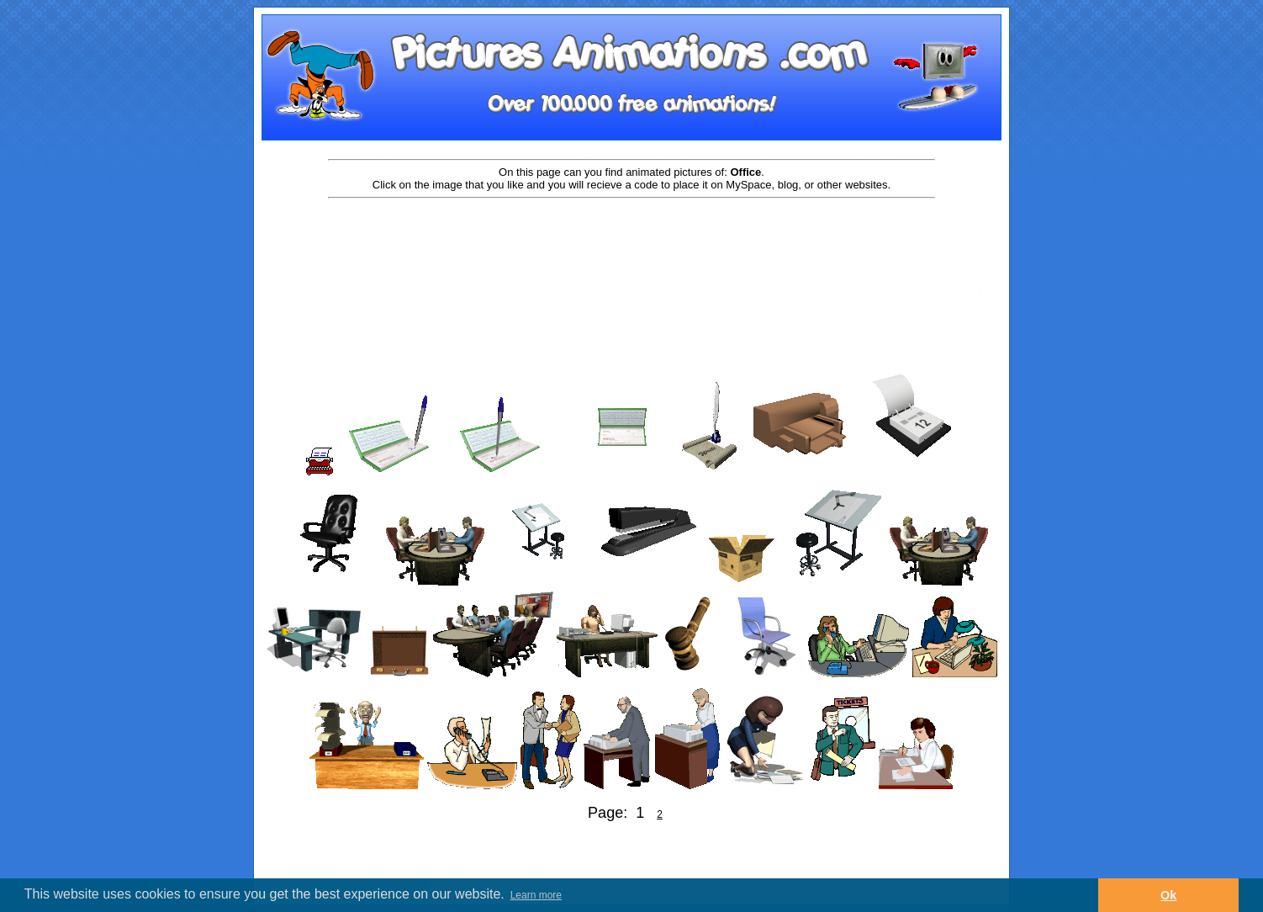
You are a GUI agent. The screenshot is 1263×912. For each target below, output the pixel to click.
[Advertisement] (631, 254)
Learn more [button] (536, 895)
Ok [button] (1168, 895)
